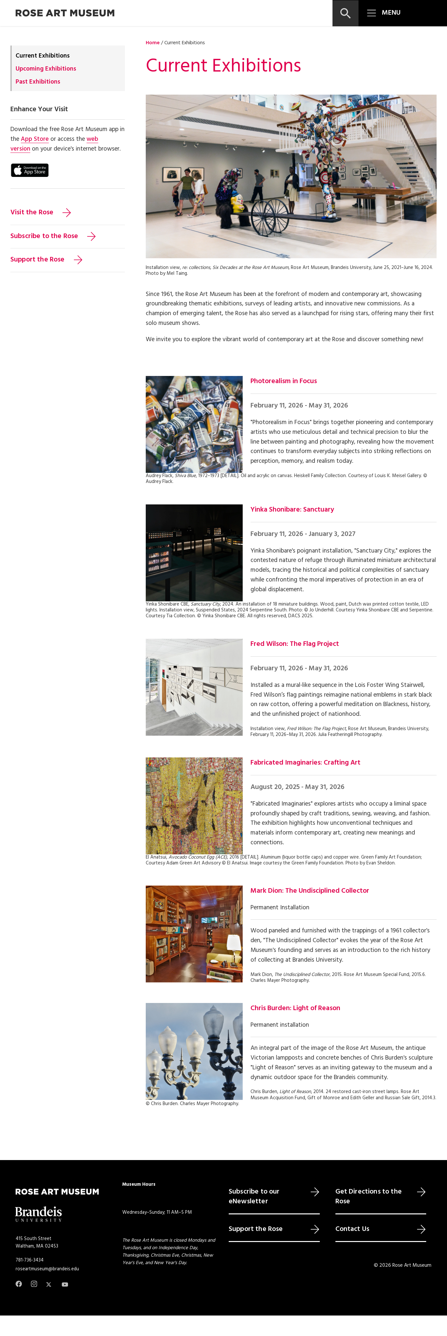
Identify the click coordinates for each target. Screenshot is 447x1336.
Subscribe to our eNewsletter (254, 1196)
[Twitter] (49, 1284)
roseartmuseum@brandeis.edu (47, 1269)
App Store (35, 139)
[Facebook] (19, 1284)
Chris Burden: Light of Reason (295, 1008)
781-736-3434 (30, 1260)
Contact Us (352, 1229)
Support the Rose (37, 259)
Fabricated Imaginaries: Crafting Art (305, 762)
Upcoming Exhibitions (46, 69)
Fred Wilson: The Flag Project (295, 644)
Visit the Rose (31, 212)
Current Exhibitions (43, 56)
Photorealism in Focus (284, 381)
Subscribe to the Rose (44, 236)
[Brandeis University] (38, 1214)
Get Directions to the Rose (368, 1196)
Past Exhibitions (38, 82)
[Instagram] (34, 1284)
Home (153, 43)
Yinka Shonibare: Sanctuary (292, 509)
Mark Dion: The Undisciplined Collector (310, 891)
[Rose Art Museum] (65, 13)
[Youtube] (65, 1284)
